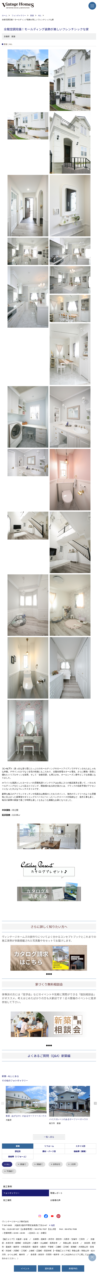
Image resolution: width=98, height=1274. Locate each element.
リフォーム (49, 1146)
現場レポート (56, 1193)
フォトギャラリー (11, 1193)
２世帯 (75, 1164)
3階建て (41, 1164)
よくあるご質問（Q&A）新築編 (49, 1055)
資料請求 (49, 1268)
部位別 (18, 1151)
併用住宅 (58, 1164)
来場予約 (73, 1268)
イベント (25, 1268)
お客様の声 (55, 1200)
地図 (53, 1226)
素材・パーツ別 (49, 1151)
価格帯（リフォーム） (17, 1156)
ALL (8, 1164)
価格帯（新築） (80, 1151)
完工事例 (7, 1200)
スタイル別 (80, 1146)
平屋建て (10, 1172)
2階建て (23, 1164)
